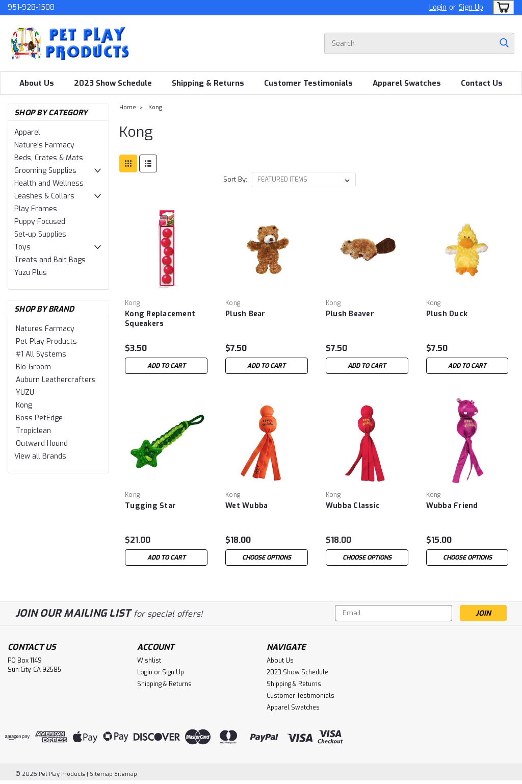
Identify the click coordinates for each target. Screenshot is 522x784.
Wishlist (149, 660)
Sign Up (471, 7)
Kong (24, 405)
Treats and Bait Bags (50, 260)
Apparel (27, 132)
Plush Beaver (350, 314)
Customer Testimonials (308, 83)
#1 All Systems (41, 354)
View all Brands (40, 456)
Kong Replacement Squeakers (160, 318)
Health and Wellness (49, 183)
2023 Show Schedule (113, 83)
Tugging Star (150, 506)
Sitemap (101, 774)
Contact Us (482, 83)
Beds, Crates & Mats (48, 158)
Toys (22, 247)
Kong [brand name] (132, 303)
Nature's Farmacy (44, 145)
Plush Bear (245, 314)
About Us (36, 83)
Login (438, 7)
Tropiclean (33, 431)
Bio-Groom (33, 367)
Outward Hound (42, 443)
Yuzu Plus (30, 272)
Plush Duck (447, 314)
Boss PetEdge (39, 418)
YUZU (25, 392)
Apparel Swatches (407, 83)
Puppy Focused (39, 221)
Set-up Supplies (40, 234)
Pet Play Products (46, 341)
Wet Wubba (246, 506)
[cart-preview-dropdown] (501, 7)
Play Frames (35, 209)
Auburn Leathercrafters (56, 380)
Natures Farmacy (45, 329)
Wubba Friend (452, 506)
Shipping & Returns (208, 83)
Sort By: (235, 179)
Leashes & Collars (44, 196)
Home (127, 107)
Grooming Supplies (45, 170)
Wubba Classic (353, 506)
